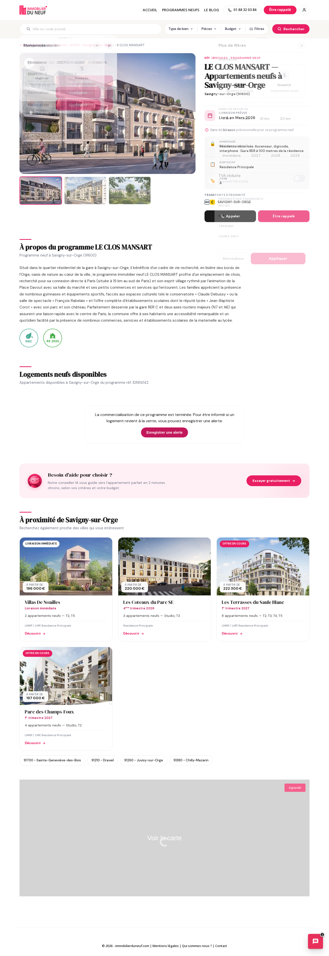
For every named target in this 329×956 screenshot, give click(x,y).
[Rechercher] (291, 29)
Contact (221, 946)
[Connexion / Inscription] (304, 10)
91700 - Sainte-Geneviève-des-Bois (52, 760)
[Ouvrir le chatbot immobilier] (315, 942)
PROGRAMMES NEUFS (180, 9)
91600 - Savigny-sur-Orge (91, 45)
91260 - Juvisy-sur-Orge (143, 760)
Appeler (230, 216)
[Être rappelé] (280, 10)
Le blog (211, 9)
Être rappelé (283, 216)
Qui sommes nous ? (197, 946)
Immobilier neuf (32, 45)
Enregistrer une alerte (164, 432)
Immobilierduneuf (33, 10)
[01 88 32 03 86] (242, 10)
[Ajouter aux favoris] (29, 63)
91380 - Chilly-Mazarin (191, 760)
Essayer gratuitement (273, 481)
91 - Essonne (57, 45)
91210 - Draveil (103, 760)
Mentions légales (165, 946)
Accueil (150, 9)
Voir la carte (164, 838)
